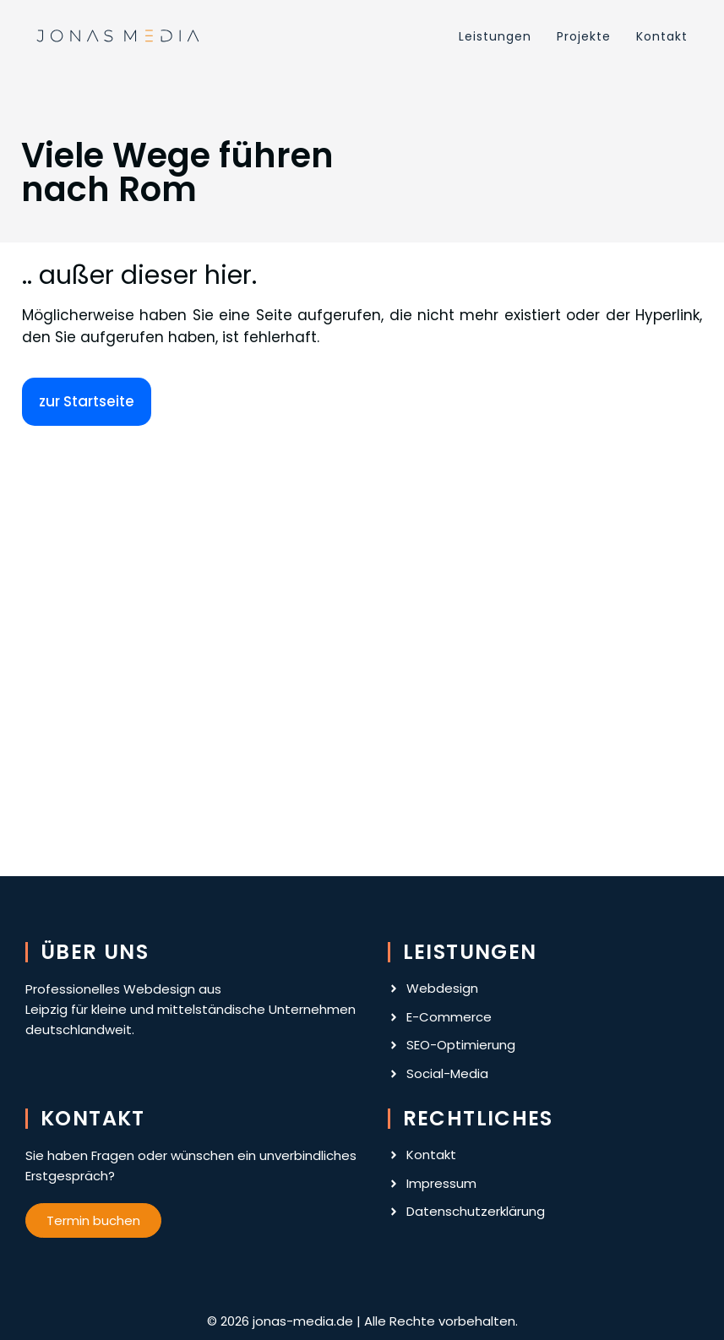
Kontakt (662, 36)
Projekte (584, 36)
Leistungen (495, 36)
